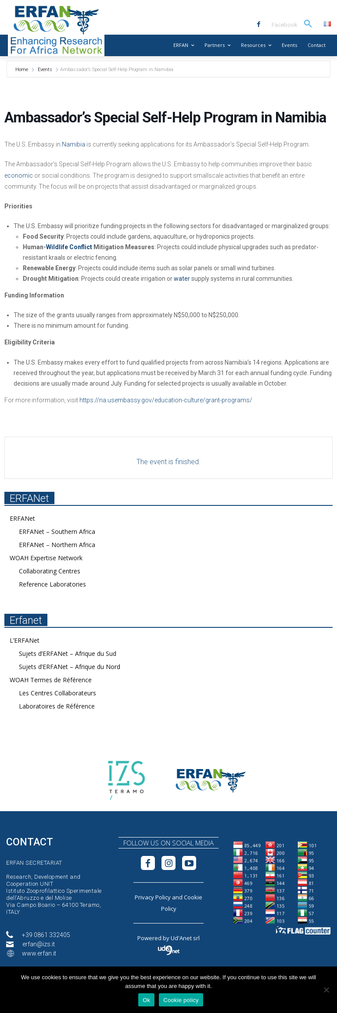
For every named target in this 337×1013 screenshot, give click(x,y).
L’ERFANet (24, 640)
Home (22, 69)
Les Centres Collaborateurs (57, 693)
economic (18, 175)
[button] (308, 24)
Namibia (73, 144)
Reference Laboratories (52, 584)
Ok (146, 1000)
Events (45, 69)
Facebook (285, 24)
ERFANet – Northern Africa (57, 545)
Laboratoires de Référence (57, 706)
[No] (326, 989)
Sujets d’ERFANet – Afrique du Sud (67, 653)
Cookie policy (181, 1000)
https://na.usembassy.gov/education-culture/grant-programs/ (165, 400)
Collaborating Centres (49, 571)
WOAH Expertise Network (46, 558)
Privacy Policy (153, 897)
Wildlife (57, 247)
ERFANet (22, 518)
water (182, 278)
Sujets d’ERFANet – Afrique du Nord (69, 666)
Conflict (80, 247)
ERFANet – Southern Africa (57, 531)
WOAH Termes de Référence (51, 680)
